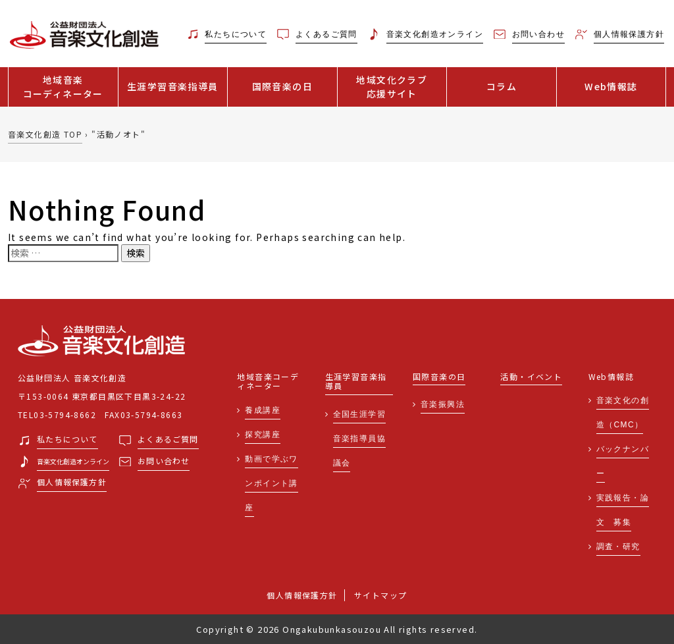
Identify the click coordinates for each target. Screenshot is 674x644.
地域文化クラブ (392, 87)
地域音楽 (63, 87)
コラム (501, 86)
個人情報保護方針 (302, 595)
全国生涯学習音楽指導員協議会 (359, 439)
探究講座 (262, 434)
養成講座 (262, 410)
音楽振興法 (443, 404)
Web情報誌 (610, 86)
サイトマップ (380, 595)
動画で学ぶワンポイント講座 (271, 483)
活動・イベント (531, 377)
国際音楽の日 (282, 86)
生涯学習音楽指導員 (173, 86)
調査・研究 (618, 546)
